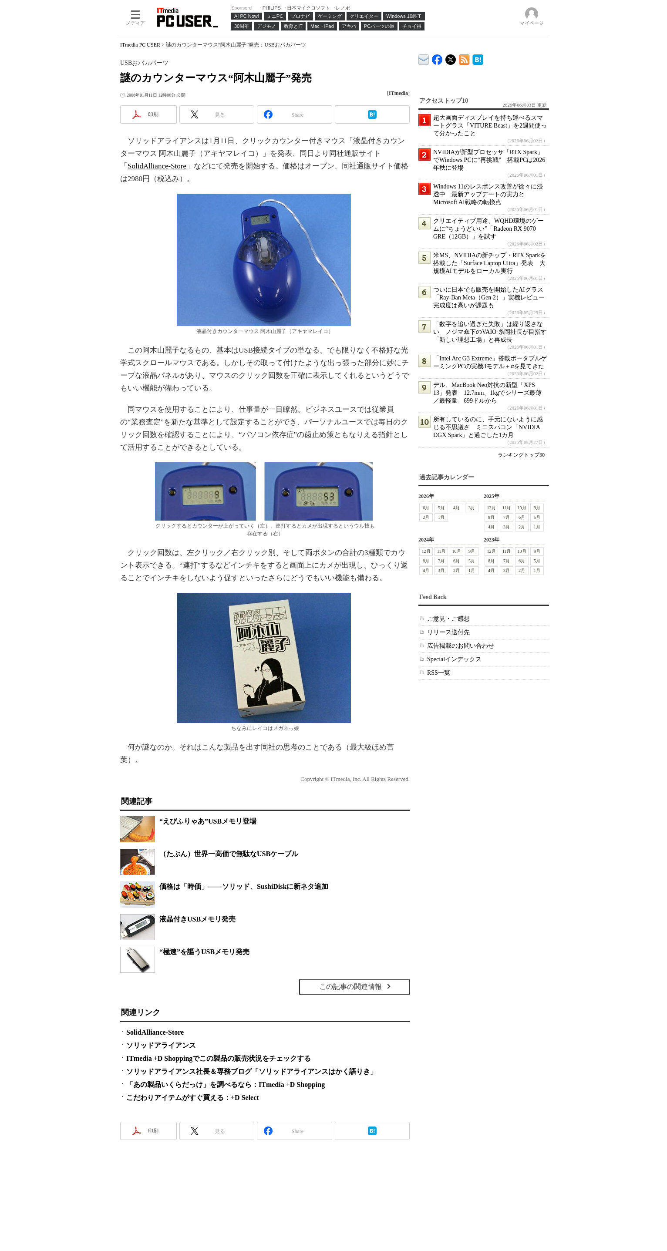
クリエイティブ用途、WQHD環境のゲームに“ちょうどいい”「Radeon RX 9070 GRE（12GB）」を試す (488, 229)
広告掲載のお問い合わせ (460, 645)
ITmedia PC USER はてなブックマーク (477, 58)
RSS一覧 (438, 672)
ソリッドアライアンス (161, 1045)
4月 (456, 507)
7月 (506, 517)
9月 (537, 507)
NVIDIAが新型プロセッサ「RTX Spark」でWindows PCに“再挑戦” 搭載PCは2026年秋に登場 (489, 160)
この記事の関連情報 (350, 986)
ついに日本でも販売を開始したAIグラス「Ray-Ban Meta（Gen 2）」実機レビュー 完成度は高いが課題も (492, 297)
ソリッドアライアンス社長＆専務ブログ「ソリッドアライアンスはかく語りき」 (251, 1071)
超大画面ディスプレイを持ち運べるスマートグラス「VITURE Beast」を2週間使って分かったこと (490, 125)
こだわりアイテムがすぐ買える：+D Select (192, 1097)
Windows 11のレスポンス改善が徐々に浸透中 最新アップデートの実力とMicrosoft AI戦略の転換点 (488, 194)
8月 (491, 517)
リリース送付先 (448, 632)
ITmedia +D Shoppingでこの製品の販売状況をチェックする (218, 1058)
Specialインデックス (454, 659)
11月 (506, 507)
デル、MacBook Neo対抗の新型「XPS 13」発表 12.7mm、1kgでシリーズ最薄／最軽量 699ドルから (487, 393)
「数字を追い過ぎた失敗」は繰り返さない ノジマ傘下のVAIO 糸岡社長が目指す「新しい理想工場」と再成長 (490, 332)
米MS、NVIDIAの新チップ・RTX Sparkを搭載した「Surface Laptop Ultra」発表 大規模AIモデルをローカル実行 (489, 263)
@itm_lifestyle (450, 57)
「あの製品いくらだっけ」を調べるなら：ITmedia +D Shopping (225, 1084)
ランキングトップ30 (521, 455)
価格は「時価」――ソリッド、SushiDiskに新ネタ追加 (244, 886)
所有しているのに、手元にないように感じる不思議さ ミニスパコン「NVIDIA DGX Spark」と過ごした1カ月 (488, 427)
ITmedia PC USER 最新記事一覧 (464, 58)
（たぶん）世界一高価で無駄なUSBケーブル (228, 854)
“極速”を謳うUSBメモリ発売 (204, 951)
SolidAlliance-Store (157, 166)
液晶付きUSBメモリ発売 (197, 919)
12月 (491, 507)
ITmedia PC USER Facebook (437, 57)
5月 (441, 507)
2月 (426, 517)
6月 (426, 507)
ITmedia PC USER (140, 45)
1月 (441, 517)
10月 (522, 507)
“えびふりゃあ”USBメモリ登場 (207, 821)
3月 (471, 507)
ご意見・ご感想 (448, 618)
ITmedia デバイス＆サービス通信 (423, 58)
